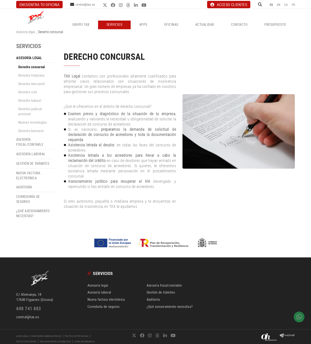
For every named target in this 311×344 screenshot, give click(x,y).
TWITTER (105, 5)
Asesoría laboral (30, 154)
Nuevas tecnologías (32, 122)
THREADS (128, 5)
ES (271, 5)
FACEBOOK (113, 5)
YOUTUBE (144, 5)
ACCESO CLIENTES (228, 4)
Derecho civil (27, 92)
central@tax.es (85, 4)
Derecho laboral (29, 100)
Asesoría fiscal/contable (29, 142)
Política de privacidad (77, 336)
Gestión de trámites (32, 163)
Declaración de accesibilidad (55, 341)
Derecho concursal (31, 67)
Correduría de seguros (28, 199)
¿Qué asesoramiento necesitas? (33, 213)
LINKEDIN (136, 5)
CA (286, 5)
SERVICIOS (28, 46)
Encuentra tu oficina (39, 4)
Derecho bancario (31, 130)
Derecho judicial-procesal (30, 111)
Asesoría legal (25, 31)
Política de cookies (26, 341)
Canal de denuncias (85, 341)
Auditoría (24, 187)
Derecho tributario (31, 75)
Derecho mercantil (31, 83)
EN (279, 5)
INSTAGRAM (121, 5)
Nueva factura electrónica (28, 175)
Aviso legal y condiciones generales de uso (38, 336)
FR (293, 5)
